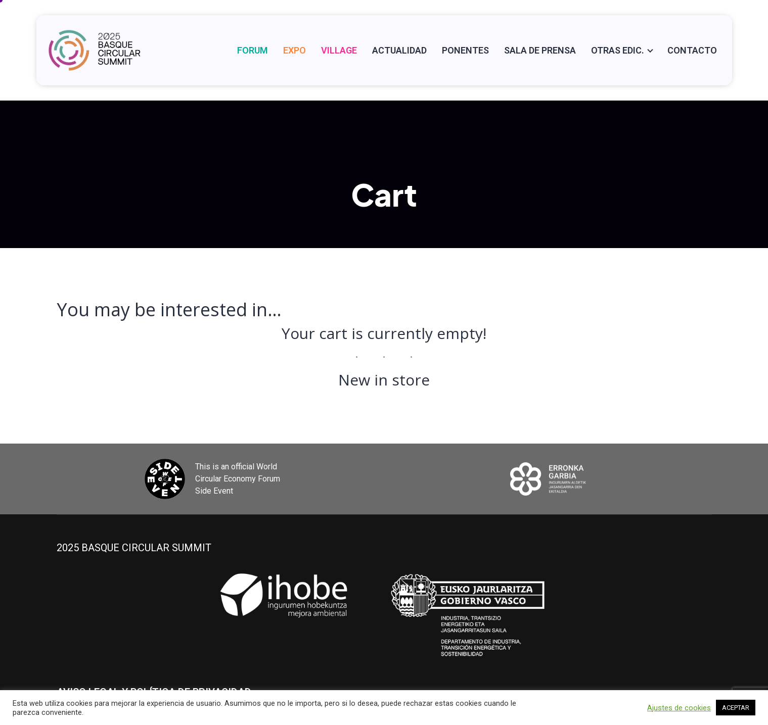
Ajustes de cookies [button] (679, 707)
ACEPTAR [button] (735, 707)
